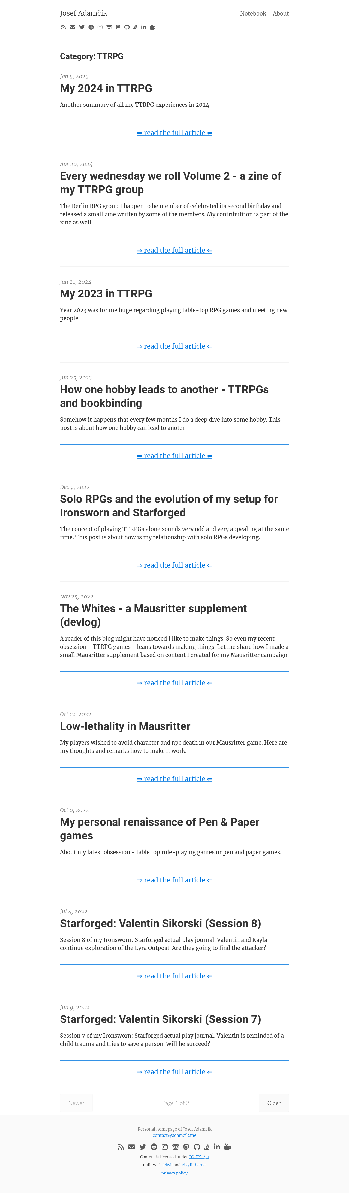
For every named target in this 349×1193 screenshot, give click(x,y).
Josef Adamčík (83, 13)
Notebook (253, 13)
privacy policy (174, 1173)
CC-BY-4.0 (199, 1156)
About (281, 13)
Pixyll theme (194, 1164)
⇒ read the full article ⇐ (174, 133)
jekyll (168, 1164)
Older (274, 1103)
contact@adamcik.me (174, 1135)
